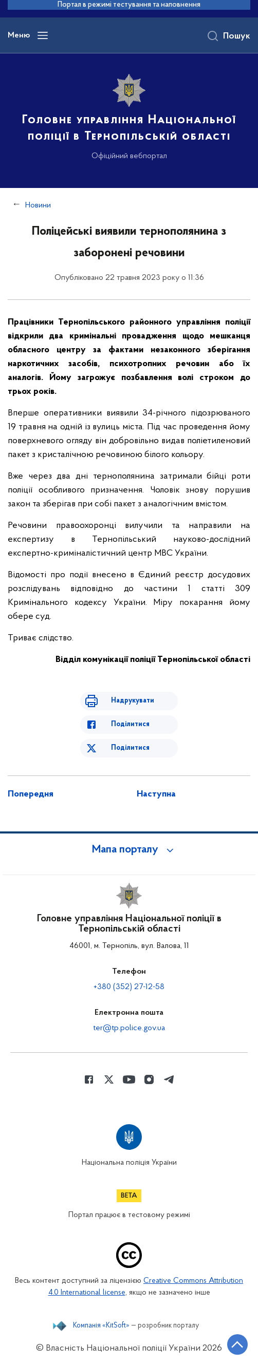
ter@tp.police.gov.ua (129, 1028)
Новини (38, 205)
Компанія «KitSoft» (101, 1326)
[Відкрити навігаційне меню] (43, 35)
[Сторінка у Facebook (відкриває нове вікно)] (89, 1079)
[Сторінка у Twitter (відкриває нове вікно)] (109, 1079)
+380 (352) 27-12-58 (129, 987)
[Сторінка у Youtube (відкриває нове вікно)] (129, 1079)
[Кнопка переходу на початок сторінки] (237, 1344)
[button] (129, 850)
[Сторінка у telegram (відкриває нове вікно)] (169, 1079)
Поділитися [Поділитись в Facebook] (130, 724)
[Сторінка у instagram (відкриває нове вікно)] (149, 1079)
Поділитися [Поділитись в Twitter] (130, 748)
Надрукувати (132, 701)
